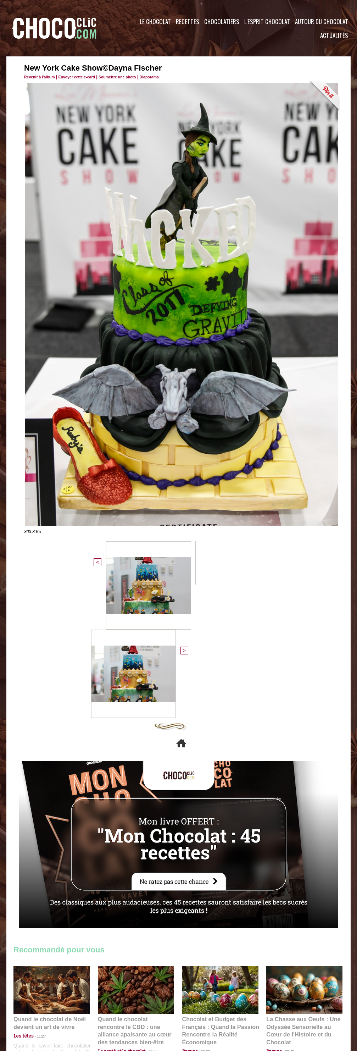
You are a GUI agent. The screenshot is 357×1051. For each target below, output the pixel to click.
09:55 (147, 908)
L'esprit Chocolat (267, 21)
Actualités (334, 35)
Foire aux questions (287, 1008)
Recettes (187, 21)
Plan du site (198, 1008)
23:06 (203, 915)
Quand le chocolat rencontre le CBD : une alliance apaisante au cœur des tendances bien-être (135, 892)
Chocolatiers (221, 21)
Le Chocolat (155, 21)
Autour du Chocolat (321, 21)
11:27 (37, 901)
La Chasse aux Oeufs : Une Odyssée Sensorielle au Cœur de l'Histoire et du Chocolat (301, 892)
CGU (107, 1008)
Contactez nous (35, 1008)
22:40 (287, 908)
